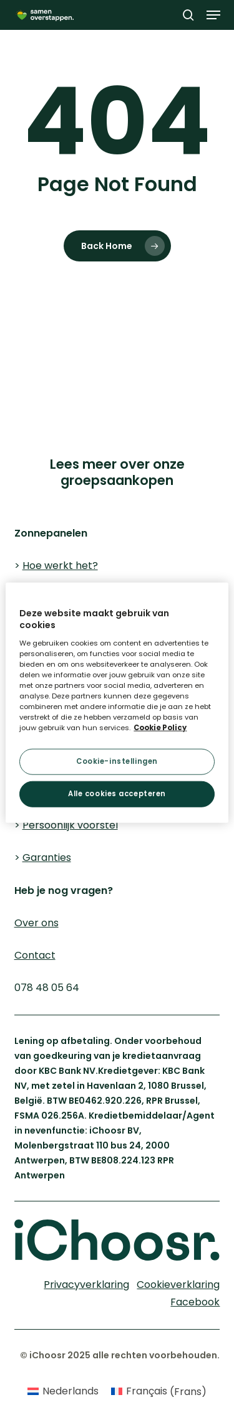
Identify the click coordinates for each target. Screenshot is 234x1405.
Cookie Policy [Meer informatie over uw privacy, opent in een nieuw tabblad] (160, 728)
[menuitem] (63, 1392)
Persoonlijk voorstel (70, 825)
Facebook (195, 1302)
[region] (117, 702)
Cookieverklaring (54, 349)
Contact (35, 955)
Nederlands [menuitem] (70, 1391)
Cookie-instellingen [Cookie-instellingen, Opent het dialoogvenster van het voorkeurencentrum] (117, 761)
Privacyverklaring (176, 349)
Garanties (46, 857)
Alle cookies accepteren (117, 794)
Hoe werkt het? (60, 565)
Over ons (36, 923)
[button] (213, 15)
